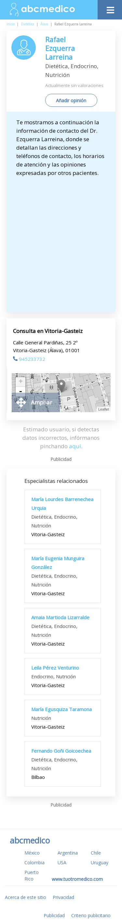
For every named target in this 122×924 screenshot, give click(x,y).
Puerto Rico (31, 875)
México (32, 853)
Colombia (34, 862)
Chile (96, 853)
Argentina (68, 853)
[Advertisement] (61, 241)
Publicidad (54, 915)
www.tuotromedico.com (77, 879)
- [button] (20, 392)
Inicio (11, 24)
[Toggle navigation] (110, 8)
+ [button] (21, 382)
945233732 (29, 359)
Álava (44, 24)
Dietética (27, 24)
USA (62, 862)
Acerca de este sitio (25, 897)
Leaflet (103, 409)
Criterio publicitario (91, 915)
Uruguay (99, 862)
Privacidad (63, 897)
